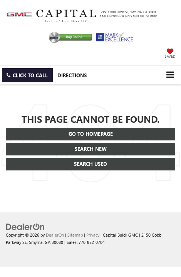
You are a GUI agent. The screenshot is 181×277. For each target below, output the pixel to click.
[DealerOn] (25, 226)
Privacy (92, 235)
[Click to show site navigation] (170, 75)
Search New (91, 148)
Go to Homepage (91, 133)
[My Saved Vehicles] (170, 54)
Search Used (90, 163)
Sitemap (75, 235)
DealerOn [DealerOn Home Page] (55, 235)
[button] (27, 75)
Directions (72, 75)
